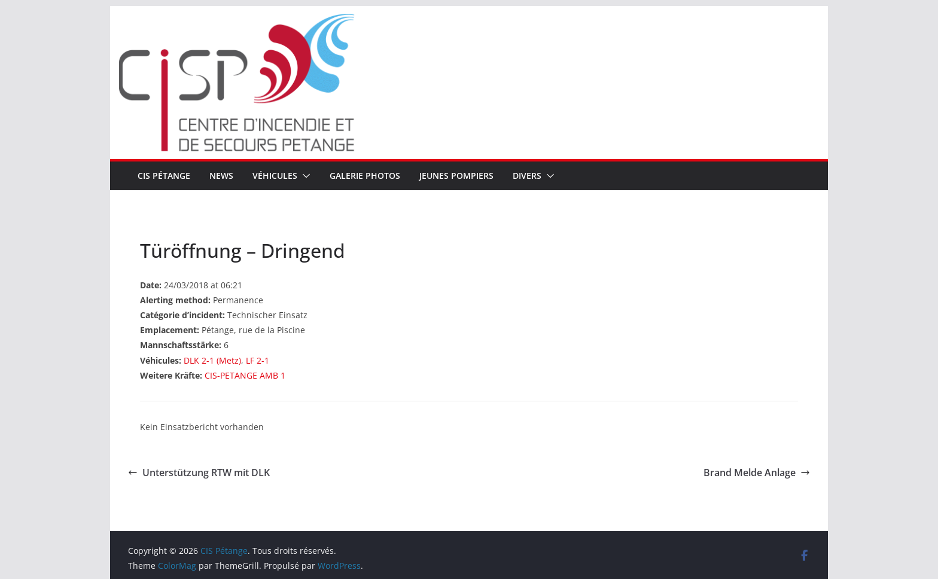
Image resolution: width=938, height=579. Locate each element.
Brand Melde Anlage (757, 472)
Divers (527, 175)
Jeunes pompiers (456, 175)
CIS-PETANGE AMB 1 (245, 375)
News (221, 175)
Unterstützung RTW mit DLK (199, 472)
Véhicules (274, 175)
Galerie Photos (365, 175)
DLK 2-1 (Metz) (212, 360)
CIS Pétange (164, 175)
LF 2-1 (257, 360)
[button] (303, 175)
